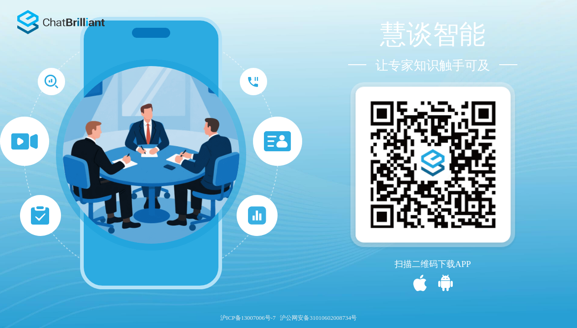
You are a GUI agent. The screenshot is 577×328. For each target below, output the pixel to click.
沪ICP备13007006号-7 (248, 317)
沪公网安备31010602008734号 (318, 317)
